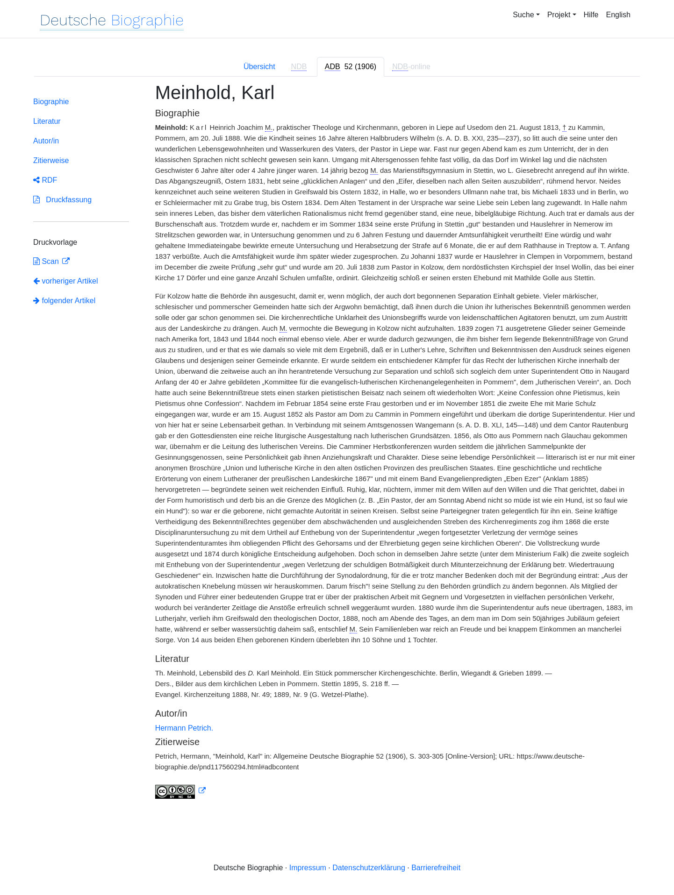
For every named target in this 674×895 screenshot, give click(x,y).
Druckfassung (62, 200)
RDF (45, 180)
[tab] (350, 67)
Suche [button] (523, 15)
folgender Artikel (64, 301)
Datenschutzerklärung (368, 868)
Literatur (47, 121)
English (618, 15)
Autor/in (46, 141)
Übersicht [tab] (259, 67)
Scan (47, 261)
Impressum (307, 868)
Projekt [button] (559, 15)
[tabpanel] (337, 446)
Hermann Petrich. (184, 728)
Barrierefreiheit (435, 868)
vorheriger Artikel (65, 281)
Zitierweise (51, 160)
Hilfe (591, 15)
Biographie (51, 102)
